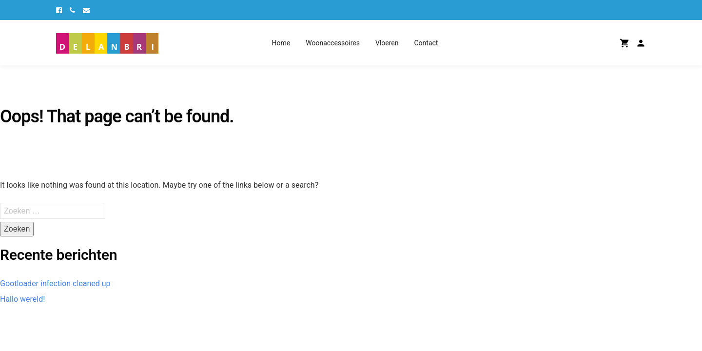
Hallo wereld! (22, 299)
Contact (426, 43)
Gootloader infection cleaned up (55, 283)
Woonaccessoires (333, 43)
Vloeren (387, 43)
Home (281, 43)
